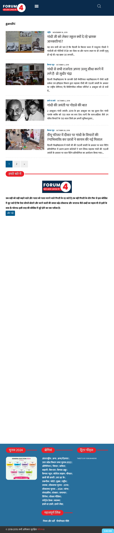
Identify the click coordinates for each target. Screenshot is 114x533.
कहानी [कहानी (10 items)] (45, 470)
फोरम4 (40, 530)
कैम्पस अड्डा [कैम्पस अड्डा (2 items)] (61, 470)
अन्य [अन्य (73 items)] (54, 459)
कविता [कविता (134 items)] (62, 466)
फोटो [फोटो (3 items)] (52, 482)
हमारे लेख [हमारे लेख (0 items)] (58, 504)
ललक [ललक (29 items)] (44, 485)
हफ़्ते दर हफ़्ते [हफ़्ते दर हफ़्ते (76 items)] (47, 504)
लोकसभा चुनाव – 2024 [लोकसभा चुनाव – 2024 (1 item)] (52, 489)
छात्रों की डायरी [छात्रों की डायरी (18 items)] (48, 478)
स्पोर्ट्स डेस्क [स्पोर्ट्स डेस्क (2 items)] (47, 501)
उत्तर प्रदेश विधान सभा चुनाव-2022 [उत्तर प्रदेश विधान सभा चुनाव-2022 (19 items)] (56, 463)
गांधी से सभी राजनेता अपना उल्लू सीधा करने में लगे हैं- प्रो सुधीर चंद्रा (75, 71)
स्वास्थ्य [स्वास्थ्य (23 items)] (57, 501)
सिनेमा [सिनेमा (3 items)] (45, 497)
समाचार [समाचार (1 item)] (62, 493)
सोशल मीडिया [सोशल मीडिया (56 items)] (55, 497)
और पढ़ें (10, 213)
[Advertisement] (57, 253)
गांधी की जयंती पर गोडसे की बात (67, 105)
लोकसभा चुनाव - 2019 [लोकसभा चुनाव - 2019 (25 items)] (58, 485)
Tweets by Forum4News (87, 458)
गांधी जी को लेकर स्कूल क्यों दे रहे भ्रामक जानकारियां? (71, 39)
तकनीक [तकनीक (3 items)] (45, 482)
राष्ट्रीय (49, 32)
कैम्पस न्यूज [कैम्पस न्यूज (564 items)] (47, 474)
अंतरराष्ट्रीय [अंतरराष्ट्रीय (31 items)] (46, 459)
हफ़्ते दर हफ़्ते (51, 100)
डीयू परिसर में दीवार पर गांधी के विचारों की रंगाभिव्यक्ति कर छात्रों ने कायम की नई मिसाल (74, 137)
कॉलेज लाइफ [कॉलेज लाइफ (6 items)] (59, 474)
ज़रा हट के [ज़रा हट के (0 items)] (60, 478)
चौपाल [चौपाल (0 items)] (69, 474)
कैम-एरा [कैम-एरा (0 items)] (52, 470)
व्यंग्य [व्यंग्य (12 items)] (66, 489)
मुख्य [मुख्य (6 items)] (58, 482)
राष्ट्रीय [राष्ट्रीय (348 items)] (64, 482)
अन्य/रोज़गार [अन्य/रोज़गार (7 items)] (63, 459)
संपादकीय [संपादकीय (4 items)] (46, 493)
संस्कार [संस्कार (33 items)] (55, 493)
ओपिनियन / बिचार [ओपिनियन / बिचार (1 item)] (50, 466)
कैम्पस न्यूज (50, 64)
